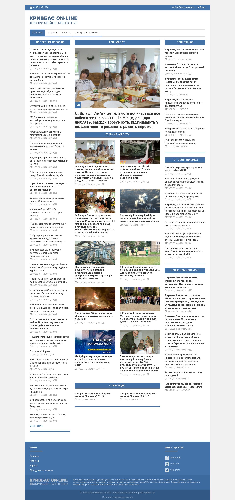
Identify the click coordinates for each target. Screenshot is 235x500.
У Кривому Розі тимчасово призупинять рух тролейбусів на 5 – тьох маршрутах (183, 102)
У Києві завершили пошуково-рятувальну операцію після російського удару (46, 253)
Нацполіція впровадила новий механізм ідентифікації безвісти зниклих (47, 146)
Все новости (36, 426)
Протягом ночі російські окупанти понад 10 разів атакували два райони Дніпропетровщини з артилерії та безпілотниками (93, 273)
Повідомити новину (87, 32)
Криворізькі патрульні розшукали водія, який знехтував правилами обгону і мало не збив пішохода (183, 236)
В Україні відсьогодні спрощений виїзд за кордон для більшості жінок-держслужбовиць (185, 181)
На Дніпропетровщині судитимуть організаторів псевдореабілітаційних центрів (49, 160)
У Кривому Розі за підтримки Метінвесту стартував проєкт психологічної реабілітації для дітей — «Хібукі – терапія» (138, 317)
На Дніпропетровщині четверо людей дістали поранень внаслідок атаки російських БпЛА (93, 360)
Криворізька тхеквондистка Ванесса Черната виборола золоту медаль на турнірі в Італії (49, 267)
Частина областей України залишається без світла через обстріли (46, 212)
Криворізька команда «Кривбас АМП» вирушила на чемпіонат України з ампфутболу (50, 76)
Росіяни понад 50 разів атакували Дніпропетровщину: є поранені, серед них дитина (49, 388)
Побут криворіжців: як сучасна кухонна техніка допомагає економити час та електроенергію (47, 238)
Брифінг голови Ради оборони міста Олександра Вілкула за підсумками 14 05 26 (49, 362)
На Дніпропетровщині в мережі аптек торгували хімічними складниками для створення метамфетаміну (49, 340)
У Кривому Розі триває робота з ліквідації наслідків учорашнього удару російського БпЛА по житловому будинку (140, 271)
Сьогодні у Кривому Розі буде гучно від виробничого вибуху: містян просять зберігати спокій (139, 218)
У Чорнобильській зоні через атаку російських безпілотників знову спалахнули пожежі (48, 293)
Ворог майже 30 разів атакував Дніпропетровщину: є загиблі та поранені (94, 316)
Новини (52, 32)
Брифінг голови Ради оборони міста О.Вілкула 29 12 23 (138, 395)
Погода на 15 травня (41, 351)
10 (187, 390)
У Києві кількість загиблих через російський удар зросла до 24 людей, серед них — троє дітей (49, 307)
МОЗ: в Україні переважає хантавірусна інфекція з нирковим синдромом (48, 120)
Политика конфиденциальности (117, 497)
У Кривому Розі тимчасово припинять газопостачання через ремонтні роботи (185, 52)
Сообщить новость (183, 7)
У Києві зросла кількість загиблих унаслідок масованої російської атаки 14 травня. (50, 403)
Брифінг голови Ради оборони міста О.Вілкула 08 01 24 (93, 395)
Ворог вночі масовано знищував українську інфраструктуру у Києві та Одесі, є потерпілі (184, 117)
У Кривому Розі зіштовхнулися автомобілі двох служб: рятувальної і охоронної (184, 67)
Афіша (66, 32)
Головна (37, 32)
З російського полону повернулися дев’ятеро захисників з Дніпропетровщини (48, 186)
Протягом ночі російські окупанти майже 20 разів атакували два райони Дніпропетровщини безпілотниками (135, 172)
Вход (201, 7)
